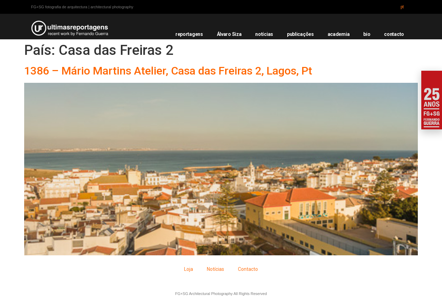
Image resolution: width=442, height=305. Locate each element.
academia (339, 34)
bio (366, 34)
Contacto (248, 269)
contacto (394, 34)
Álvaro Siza (229, 34)
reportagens (189, 34)
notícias (264, 34)
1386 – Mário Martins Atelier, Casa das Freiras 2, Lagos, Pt (168, 70)
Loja (188, 269)
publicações (300, 34)
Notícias (215, 269)
